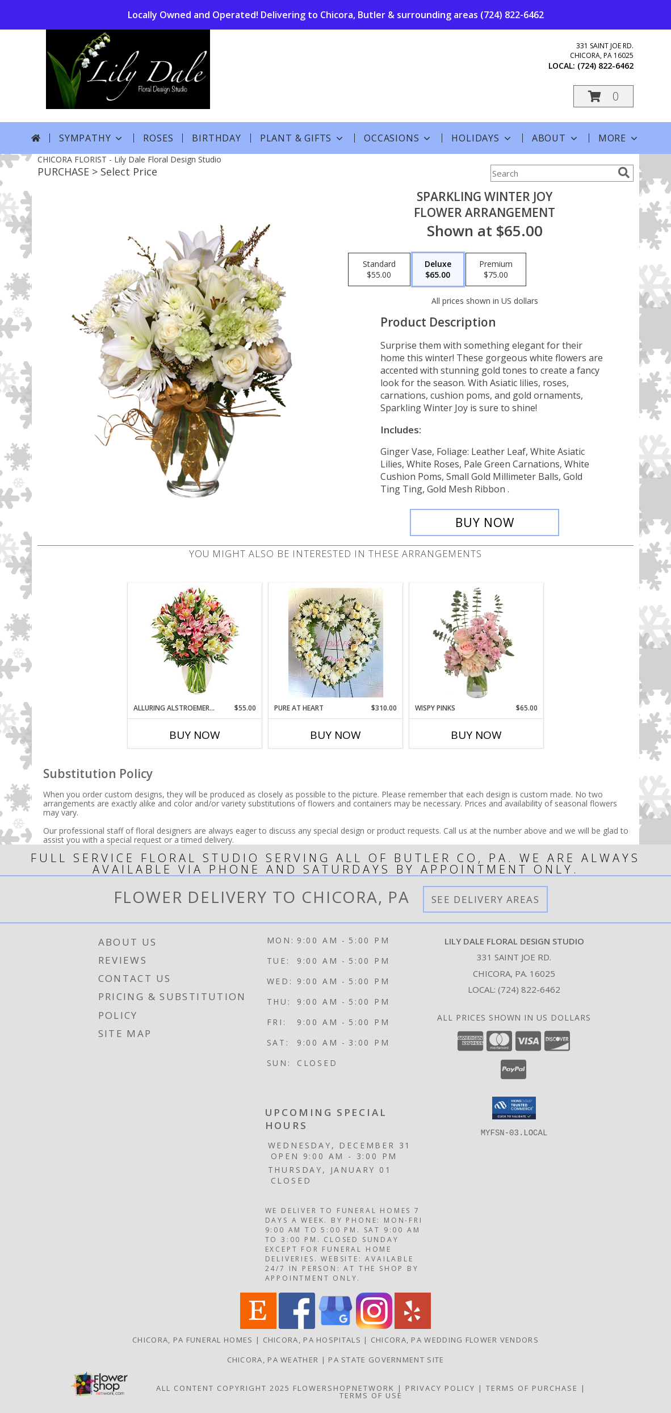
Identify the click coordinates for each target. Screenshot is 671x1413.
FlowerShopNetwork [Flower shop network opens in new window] (344, 1388)
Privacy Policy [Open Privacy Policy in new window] (440, 1388)
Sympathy (91, 138)
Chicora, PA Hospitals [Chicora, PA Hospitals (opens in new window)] (312, 1340)
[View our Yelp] (413, 1325)
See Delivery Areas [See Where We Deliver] (485, 899)
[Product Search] (552, 173)
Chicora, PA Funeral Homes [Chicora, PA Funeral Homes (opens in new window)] (192, 1340)
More (619, 138)
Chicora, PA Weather (273, 1360)
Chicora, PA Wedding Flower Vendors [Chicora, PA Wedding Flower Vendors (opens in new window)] (455, 1340)
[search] (624, 172)
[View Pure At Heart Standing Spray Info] (335, 643)
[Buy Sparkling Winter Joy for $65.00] (484, 522)
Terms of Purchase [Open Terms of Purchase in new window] (532, 1388)
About (556, 138)
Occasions (398, 138)
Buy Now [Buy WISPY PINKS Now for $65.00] (476, 735)
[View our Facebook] (297, 1325)
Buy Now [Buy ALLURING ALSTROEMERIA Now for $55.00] (194, 735)
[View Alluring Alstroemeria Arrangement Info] (195, 643)
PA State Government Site (386, 1360)
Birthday (216, 138)
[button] (603, 96)
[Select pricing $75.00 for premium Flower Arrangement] (496, 269)
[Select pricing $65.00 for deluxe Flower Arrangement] (438, 269)
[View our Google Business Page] (335, 1325)
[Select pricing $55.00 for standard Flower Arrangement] (379, 269)
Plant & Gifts (302, 138)
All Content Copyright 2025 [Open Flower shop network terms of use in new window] (223, 1388)
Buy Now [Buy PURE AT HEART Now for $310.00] (335, 735)
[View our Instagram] (374, 1325)
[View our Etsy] (258, 1325)
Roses (158, 138)
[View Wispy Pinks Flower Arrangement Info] (476, 643)
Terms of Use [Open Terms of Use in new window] (370, 1395)
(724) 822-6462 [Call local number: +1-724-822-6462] (605, 65)
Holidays (482, 138)
